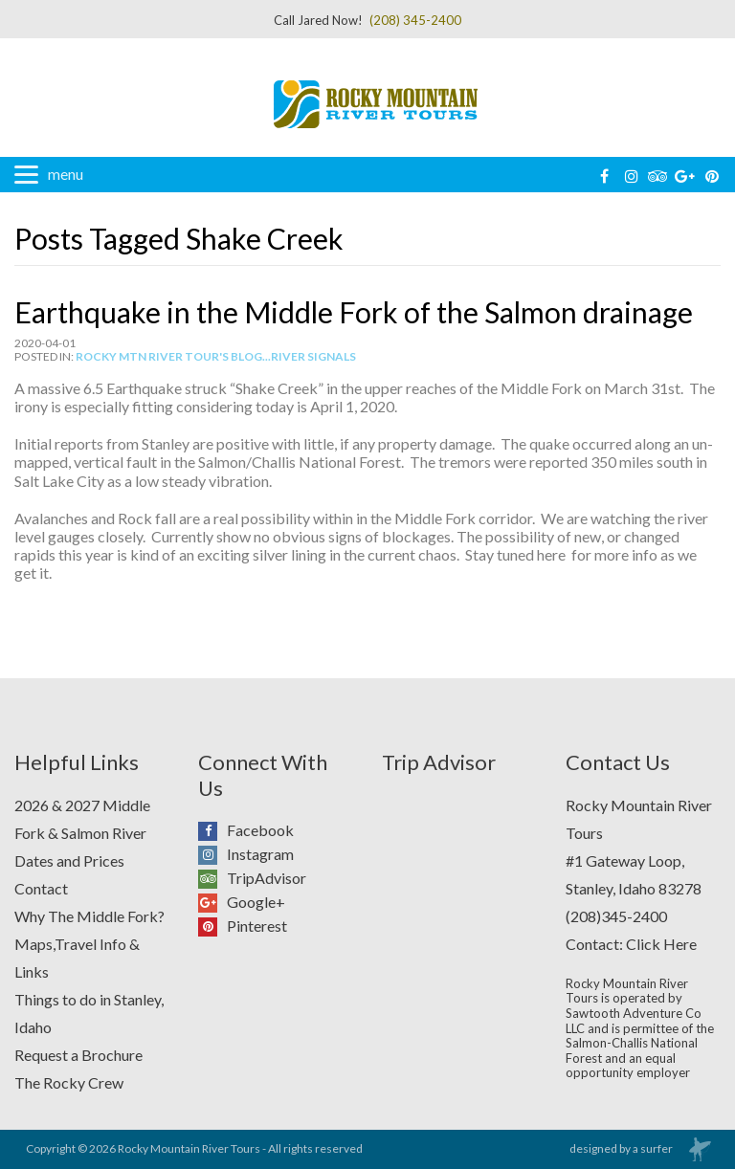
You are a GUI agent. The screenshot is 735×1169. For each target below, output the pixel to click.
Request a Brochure (78, 1055)
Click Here (661, 944)
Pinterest (212, 926)
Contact (41, 888)
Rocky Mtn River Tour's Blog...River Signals (216, 356)
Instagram (212, 854)
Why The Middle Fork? (89, 916)
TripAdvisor (212, 878)
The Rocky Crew (68, 1082)
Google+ (212, 902)
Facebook (212, 830)
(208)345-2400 (616, 916)
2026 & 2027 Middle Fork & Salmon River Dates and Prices (82, 833)
